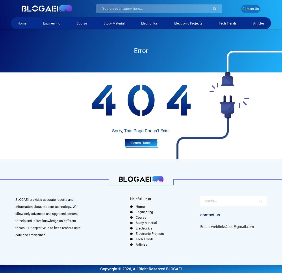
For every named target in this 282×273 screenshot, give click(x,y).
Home (21, 23)
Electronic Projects (188, 23)
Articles (259, 23)
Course (81, 23)
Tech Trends (228, 23)
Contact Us (250, 9)
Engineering (51, 23)
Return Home (141, 143)
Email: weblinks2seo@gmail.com (227, 226)
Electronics (149, 23)
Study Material (114, 23)
